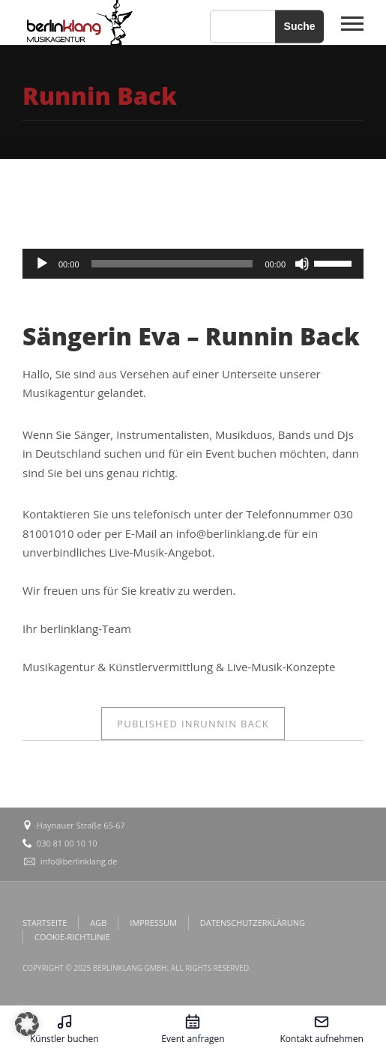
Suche (300, 26)
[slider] (172, 263)
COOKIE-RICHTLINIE (72, 936)
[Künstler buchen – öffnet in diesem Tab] (64, 1028)
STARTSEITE (44, 922)
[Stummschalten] (302, 263)
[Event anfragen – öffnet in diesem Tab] (193, 1028)
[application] (193, 264)
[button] (27, 1024)
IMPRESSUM (153, 922)
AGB (98, 922)
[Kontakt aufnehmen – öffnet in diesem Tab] (321, 1028)
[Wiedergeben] (41, 263)
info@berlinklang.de (79, 861)
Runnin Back (193, 723)
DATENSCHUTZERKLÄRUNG (252, 922)
